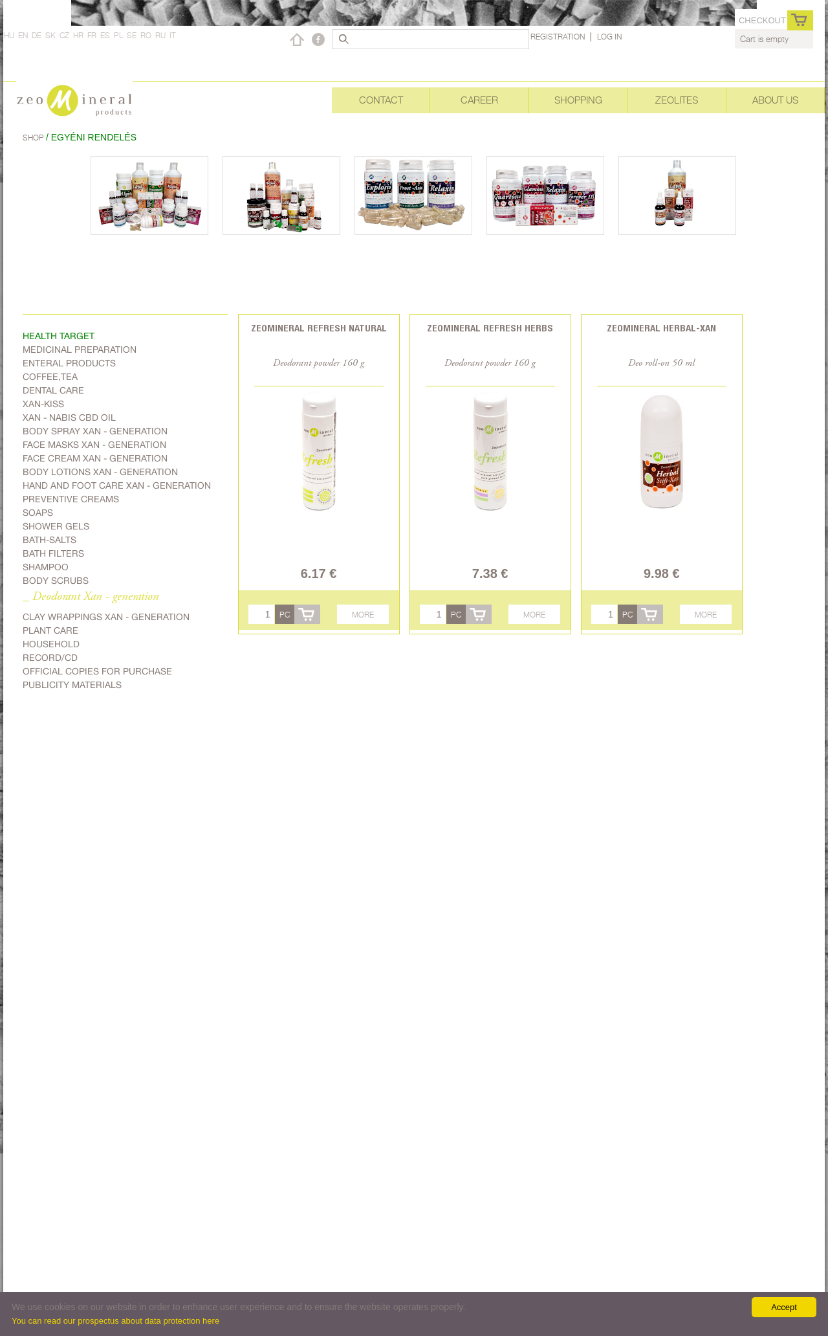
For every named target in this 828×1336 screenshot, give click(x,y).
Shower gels (56, 526)
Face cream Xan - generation (95, 458)
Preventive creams (71, 499)
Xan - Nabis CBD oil (69, 417)
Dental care (53, 390)
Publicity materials (72, 685)
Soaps (38, 512)
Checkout (762, 20)
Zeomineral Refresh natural (319, 327)
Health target (58, 336)
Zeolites (676, 100)
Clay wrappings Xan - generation (106, 617)
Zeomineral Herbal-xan (661, 327)
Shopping (578, 100)
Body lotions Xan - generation (100, 472)
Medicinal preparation (79, 349)
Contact (381, 100)
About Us (775, 100)
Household (51, 644)
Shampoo (46, 567)
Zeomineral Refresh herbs (490, 327)
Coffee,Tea (50, 377)
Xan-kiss (43, 404)
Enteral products (69, 363)
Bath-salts (49, 540)
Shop (34, 137)
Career (479, 100)
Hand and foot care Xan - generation (117, 485)
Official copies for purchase (97, 671)
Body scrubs (56, 580)
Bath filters (53, 553)
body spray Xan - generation (95, 431)
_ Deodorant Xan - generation (91, 597)
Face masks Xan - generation (94, 445)
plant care (50, 630)
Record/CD (50, 657)
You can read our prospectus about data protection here (115, 1321)
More (363, 614)
